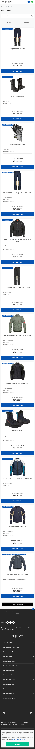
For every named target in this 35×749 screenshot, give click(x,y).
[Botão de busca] (32, 16)
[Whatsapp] (31, 2)
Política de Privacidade (18, 739)
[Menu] (3, 2)
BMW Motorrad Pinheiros (17, 617)
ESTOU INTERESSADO (17, 71)
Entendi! (17, 744)
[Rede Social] (8, 622)
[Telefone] (28, 2)
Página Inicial (3, 6)
